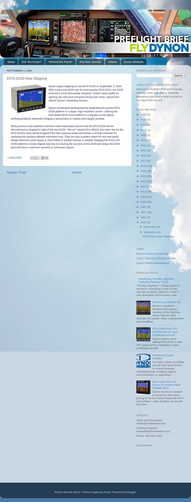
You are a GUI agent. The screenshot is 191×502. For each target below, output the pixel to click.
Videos (112, 61)
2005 (144, 222)
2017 (144, 160)
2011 (144, 191)
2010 (144, 196)
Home (77, 172)
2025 (144, 119)
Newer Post (16, 172)
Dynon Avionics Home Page (152, 253)
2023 (144, 130)
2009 (144, 201)
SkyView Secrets (90, 61)
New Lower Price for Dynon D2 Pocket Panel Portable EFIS (166, 384)
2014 (144, 176)
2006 (144, 217)
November (150, 226)
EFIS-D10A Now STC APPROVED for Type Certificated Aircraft (165, 331)
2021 (144, 140)
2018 (144, 155)
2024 (144, 124)
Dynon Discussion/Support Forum (156, 258)
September (150, 232)
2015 (144, 171)
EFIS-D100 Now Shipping (158, 236)
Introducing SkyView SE (166, 302)
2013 (144, 181)
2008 (144, 206)
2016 (144, 165)
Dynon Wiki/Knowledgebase (152, 263)
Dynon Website (133, 61)
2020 (144, 145)
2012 (144, 186)
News (11, 61)
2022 (144, 135)
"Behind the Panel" (60, 61)
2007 (144, 212)
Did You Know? (32, 61)
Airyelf (107, 492)
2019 (144, 150)
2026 (144, 114)
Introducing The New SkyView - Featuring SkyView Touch (156, 280)
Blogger (131, 492)
